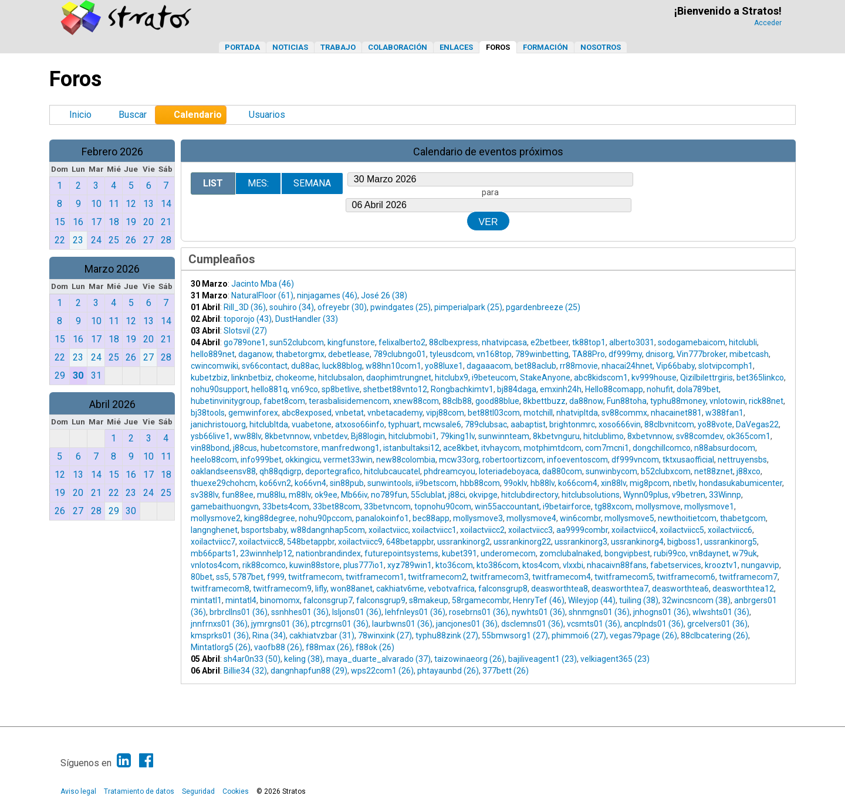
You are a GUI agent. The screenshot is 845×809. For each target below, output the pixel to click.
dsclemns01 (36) (532, 623)
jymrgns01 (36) (279, 623)
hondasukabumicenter (740, 483)
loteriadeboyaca (509, 471)
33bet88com (336, 506)
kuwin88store (314, 565)
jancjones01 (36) (467, 623)
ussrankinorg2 (463, 541)
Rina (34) (269, 635)
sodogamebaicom (691, 342)
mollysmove (658, 506)
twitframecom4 (561, 577)
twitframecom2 (437, 577)
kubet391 (459, 553)
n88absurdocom (724, 448)
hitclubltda (268, 424)
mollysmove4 (531, 518)
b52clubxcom (666, 471)
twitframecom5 (623, 577)
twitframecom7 (748, 577)
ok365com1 (748, 436)
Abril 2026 (112, 404)
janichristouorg (218, 424)
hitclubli (743, 342)
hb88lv (542, 483)
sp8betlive (341, 389)
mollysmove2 (216, 518)
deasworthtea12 (743, 588)
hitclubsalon (340, 377)
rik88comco (264, 565)
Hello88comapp (614, 389)
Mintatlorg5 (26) (221, 647)
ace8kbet (460, 448)
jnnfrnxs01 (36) (219, 623)
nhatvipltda (577, 412)
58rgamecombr (480, 600)
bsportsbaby (264, 530)
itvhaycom (500, 448)
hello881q (269, 389)
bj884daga (516, 389)
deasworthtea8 (559, 588)
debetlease (349, 354)
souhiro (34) (291, 307)
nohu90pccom (325, 518)
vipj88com (445, 412)
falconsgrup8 (503, 588)
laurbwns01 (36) (402, 623)
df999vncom (635, 459)
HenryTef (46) (539, 600)
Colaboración (397, 47)
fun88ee (238, 494)
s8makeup (428, 600)
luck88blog (342, 365)
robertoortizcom (512, 459)
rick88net (766, 401)
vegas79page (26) (643, 635)
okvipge (483, 494)
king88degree (269, 518)
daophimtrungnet (398, 377)
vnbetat (349, 412)
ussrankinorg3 (581, 541)
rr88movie (579, 365)
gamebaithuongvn (225, 506)
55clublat (428, 494)
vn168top (494, 354)
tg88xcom (613, 506)
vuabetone (312, 424)
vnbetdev (330, 436)
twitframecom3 (499, 577)
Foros (498, 47)
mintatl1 (206, 600)
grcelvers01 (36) (717, 623)
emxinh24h (561, 389)
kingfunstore (351, 342)
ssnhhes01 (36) (300, 612)
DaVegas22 (757, 424)
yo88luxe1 (444, 365)
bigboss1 (684, 541)
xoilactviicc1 (434, 530)
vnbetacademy (394, 412)
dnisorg (659, 354)
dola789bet (698, 389)
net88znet (713, 471)
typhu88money (678, 401)
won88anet (351, 588)
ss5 (222, 577)
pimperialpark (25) (468, 307)
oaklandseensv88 (223, 471)
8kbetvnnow (287, 436)
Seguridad (198, 791)
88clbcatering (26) (714, 635)
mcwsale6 (442, 424)
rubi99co (670, 553)
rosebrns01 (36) (478, 612)
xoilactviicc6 (730, 530)
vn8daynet (709, 553)
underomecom (508, 553)
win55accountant (507, 506)
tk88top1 (589, 342)
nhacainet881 (676, 412)
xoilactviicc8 (261, 541)
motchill (538, 412)
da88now (586, 401)
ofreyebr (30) (342, 307)
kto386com (497, 565)
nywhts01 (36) (538, 612)
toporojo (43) (248, 319)
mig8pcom (650, 483)
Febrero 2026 (112, 151)
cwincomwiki (214, 365)
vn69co (304, 389)
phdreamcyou (449, 471)
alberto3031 (631, 342)
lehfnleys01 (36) (415, 612)
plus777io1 (363, 565)
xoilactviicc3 (530, 530)
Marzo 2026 (112, 269)
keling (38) (303, 659)
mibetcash (749, 354)
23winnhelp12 (266, 553)
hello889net (213, 354)
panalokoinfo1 (382, 518)
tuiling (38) (638, 600)
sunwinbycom (611, 471)
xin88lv (613, 483)
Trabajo (338, 47)
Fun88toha (627, 401)
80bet (201, 577)
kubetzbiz (209, 377)
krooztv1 (721, 565)
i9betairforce (567, 506)
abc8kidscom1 (601, 377)
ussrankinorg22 (522, 541)
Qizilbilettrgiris (706, 377)
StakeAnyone (545, 377)
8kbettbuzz (544, 401)
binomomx (280, 600)
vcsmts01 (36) (593, 623)
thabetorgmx (300, 354)
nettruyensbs (742, 459)
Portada (242, 47)
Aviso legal (78, 791)
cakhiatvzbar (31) (321, 635)
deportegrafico (332, 471)
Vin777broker (701, 354)
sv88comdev (699, 436)
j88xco (748, 471)
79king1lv (457, 436)
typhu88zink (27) (446, 635)
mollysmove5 (629, 518)
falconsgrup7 (328, 600)
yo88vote (715, 424)
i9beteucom (494, 377)
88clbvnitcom (669, 424)
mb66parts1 (213, 553)
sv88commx (624, 412)
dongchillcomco (662, 448)
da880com (562, 471)
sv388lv (204, 494)
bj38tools (208, 412)
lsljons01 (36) (356, 612)
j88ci (456, 494)
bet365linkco (760, 377)
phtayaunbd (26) (448, 670)
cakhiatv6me (400, 588)
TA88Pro (588, 354)
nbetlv (684, 483)
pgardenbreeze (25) (543, 307)
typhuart (404, 424)
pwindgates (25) (400, 307)
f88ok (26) (375, 647)
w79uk (744, 553)
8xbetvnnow (649, 436)
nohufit (660, 389)
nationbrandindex (328, 553)
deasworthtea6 (680, 588)
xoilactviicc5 (682, 530)
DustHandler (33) (306, 319)
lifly (321, 588)
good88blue (497, 401)
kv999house (654, 377)
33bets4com (285, 506)
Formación (545, 47)
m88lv (300, 494)
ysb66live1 (210, 436)
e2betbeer (549, 342)
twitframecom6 (686, 577)
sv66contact (265, 365)
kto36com (454, 565)
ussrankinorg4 (637, 541)
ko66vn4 (310, 483)
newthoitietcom (687, 518)
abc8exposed (307, 412)
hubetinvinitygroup (225, 401)
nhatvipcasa (504, 342)
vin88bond (210, 448)
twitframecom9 (282, 588)
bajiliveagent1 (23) (542, 659)
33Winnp (725, 494)
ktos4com (540, 565)
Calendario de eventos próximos (488, 151)
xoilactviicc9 (360, 541)
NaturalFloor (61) (262, 295)
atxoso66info (359, 424)
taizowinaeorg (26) (469, 659)
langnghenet (214, 530)
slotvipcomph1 (725, 365)
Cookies (235, 791)
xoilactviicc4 (633, 530)
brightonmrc (572, 424)
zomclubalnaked (570, 553)
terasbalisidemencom (349, 401)
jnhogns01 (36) (661, 612)
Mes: (258, 183)
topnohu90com (442, 506)
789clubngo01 (399, 354)
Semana (312, 183)
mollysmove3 (478, 518)
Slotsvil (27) (245, 330)
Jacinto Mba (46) (262, 283)
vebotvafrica (451, 588)
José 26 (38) (384, 295)
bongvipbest (627, 553)
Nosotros (600, 47)
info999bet (261, 459)
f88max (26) (329, 647)
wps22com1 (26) (382, 670)
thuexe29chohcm (223, 483)
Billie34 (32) (245, 670)
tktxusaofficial (688, 459)
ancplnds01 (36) (654, 623)
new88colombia (405, 459)
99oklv (515, 483)
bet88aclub (535, 365)
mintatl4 (240, 600)
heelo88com (214, 459)
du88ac (305, 365)
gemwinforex (253, 412)
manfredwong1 (351, 448)
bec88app (431, 518)
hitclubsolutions (591, 494)
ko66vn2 (275, 483)
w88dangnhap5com (327, 530)
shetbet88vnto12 (395, 389)
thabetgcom (743, 518)
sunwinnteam (503, 436)
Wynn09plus (645, 494)
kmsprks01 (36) (220, 635)
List (213, 183)
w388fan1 (724, 412)
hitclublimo (603, 436)
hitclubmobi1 (412, 436)
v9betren (688, 494)
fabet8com (284, 401)
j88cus (245, 448)
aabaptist (528, 424)
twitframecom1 (375, 577)
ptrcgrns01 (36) (340, 623)
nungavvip (760, 565)
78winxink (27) (385, 635)
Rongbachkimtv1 (462, 389)
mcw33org (459, 459)
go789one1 (245, 342)
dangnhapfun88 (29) (309, 670)
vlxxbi (573, 565)
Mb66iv (354, 494)
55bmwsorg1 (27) (515, 635)
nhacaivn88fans (617, 565)
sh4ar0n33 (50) (252, 659)
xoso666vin (620, 424)
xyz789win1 (409, 565)
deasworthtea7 (620, 588)
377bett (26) (505, 670)
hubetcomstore (289, 448)
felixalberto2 (401, 342)
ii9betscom (436, 483)
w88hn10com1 (393, 365)
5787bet (247, 577)
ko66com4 (577, 483)
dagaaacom (489, 365)
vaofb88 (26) (278, 647)
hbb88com (480, 483)
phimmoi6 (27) (579, 635)
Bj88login (368, 436)
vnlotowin (727, 401)
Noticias (290, 47)
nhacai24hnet (627, 365)
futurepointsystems (401, 553)
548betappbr (310, 541)
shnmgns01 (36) (599, 612)
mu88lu (271, 494)
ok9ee (326, 494)
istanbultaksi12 (411, 448)
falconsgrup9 (380, 600)
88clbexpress (453, 342)
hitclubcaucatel (392, 471)
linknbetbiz (251, 377)
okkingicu (302, 459)
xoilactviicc (388, 530)
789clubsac (486, 424)
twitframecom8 (220, 588)
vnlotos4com (215, 565)
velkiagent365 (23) (615, 659)
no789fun (389, 494)
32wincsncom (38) (696, 600)
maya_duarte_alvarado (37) (378, 659)
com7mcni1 (607, 448)
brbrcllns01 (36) (238, 612)
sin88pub (347, 483)
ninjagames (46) (327, 295)
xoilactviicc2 (482, 530)
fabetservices (675, 565)
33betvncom (387, 506)
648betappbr (410, 541)
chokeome (295, 377)
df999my (625, 354)
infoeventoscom (577, 459)
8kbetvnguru (556, 436)
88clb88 (457, 401)
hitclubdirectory (529, 494)
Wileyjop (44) (592, 600)
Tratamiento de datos (139, 791)
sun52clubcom (296, 342)
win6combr (580, 518)
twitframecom (315, 577)
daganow (255, 354)
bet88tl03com (494, 412)
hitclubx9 (451, 377)
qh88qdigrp (280, 471)
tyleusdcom (451, 354)
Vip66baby (675, 365)
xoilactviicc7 (213, 541)
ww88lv (247, 436)
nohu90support (219, 389)
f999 (276, 577)
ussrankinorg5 (730, 541)
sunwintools (389, 483)
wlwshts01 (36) (720, 612)
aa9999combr (582, 530)
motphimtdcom (552, 448)
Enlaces (456, 47)
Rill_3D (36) (245, 307)
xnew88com (416, 401)
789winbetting (542, 354)
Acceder (768, 23)
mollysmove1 (709, 506)
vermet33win (348, 459)
